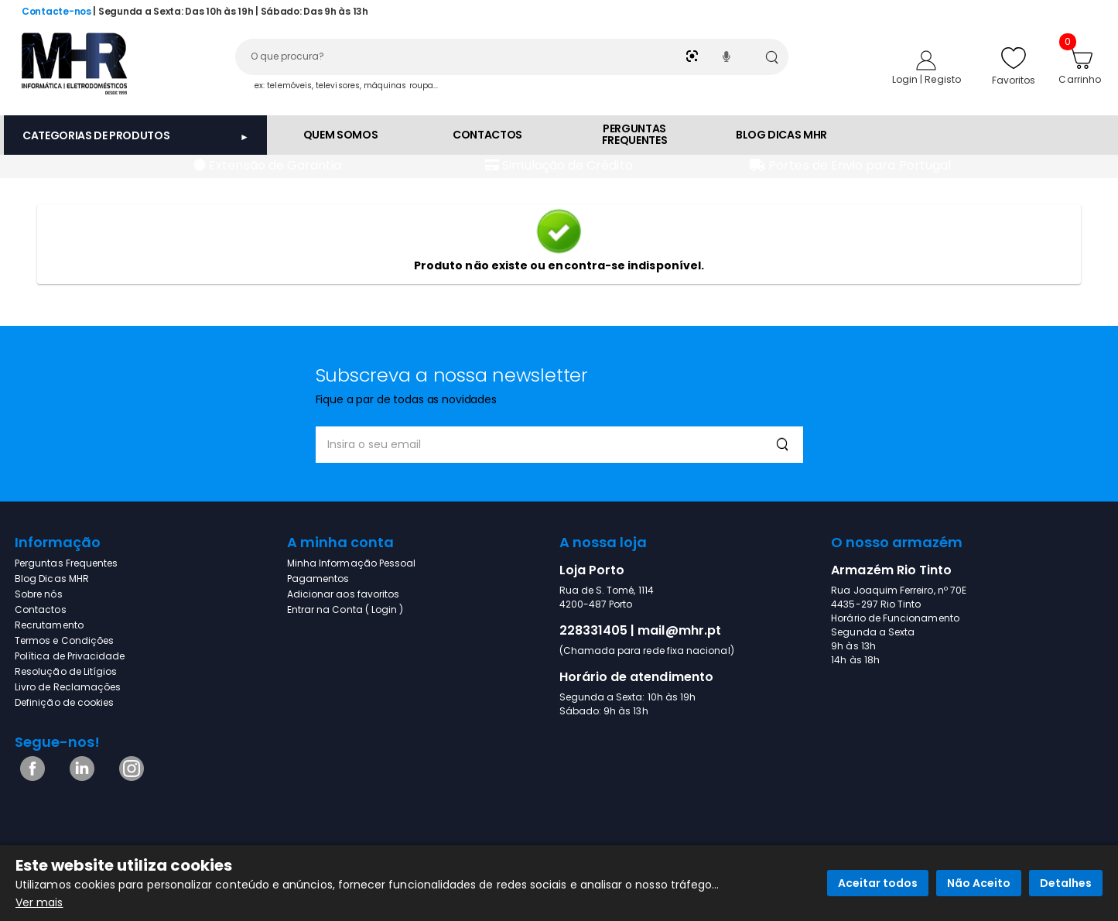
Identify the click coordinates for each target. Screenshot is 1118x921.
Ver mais (39, 902)
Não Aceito (978, 883)
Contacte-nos (56, 11)
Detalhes (1066, 883)
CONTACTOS (487, 134)
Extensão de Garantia (273, 165)
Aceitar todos (878, 883)
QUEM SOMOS (340, 134)
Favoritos (1014, 65)
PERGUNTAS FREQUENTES (635, 134)
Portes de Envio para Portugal (858, 165)
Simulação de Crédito (565, 165)
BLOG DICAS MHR (781, 134)
